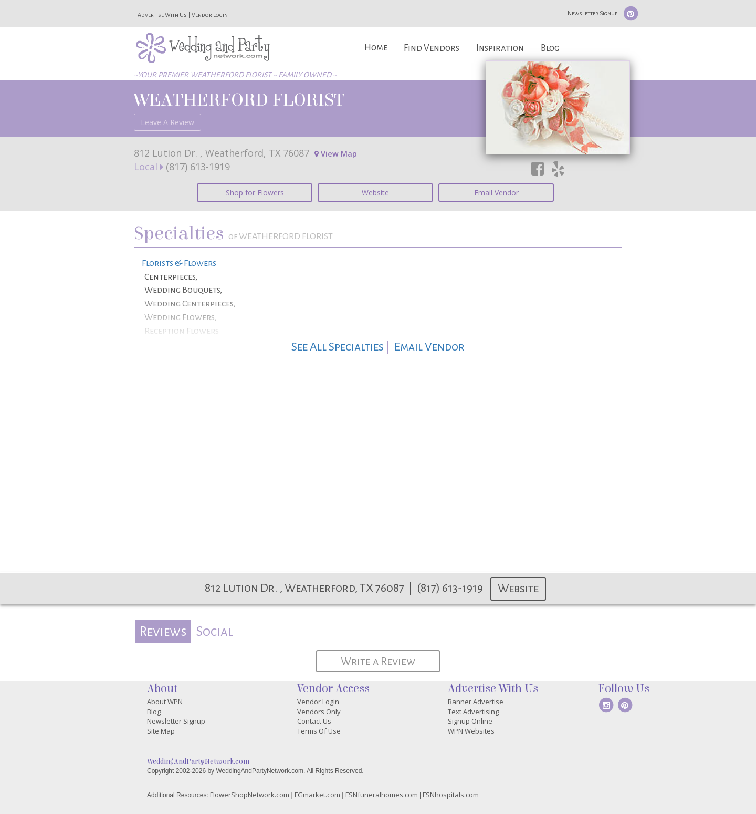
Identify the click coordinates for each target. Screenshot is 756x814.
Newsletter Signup (592, 13)
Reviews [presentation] (162, 631)
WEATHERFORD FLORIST (239, 100)
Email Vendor (496, 193)
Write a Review (378, 661)
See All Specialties (337, 347)
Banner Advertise (475, 701)
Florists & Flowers (179, 263)
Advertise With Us (162, 15)
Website (375, 193)
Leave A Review (167, 122)
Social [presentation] (214, 631)
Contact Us (314, 721)
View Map (335, 154)
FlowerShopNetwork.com (249, 794)
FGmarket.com (317, 794)
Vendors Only (319, 711)
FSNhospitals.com (451, 794)
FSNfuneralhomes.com (381, 794)
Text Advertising (473, 711)
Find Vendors (431, 48)
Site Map (161, 731)
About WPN (165, 701)
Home (375, 48)
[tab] (163, 631)
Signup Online (470, 721)
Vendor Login (210, 15)
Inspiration (500, 48)
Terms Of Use (319, 731)
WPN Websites (471, 731)
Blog (550, 48)
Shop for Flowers (255, 193)
